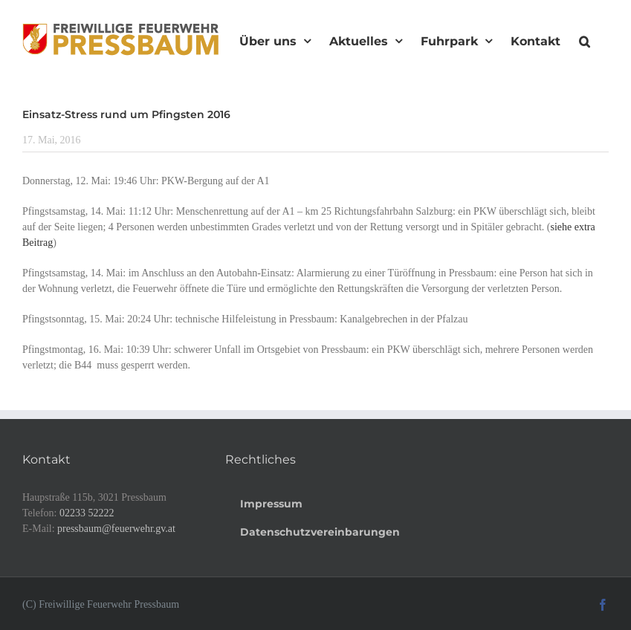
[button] (584, 39)
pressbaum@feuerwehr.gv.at (116, 528)
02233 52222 (86, 513)
